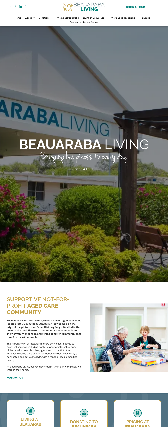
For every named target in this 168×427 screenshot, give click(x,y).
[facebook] (11, 6)
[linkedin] (21, 6)
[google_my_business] (16, 6)
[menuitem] (18, 18)
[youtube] (25, 6)
